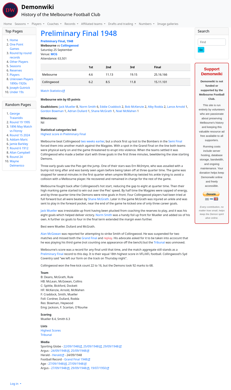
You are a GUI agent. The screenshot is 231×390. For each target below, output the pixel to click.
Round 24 (16, 157)
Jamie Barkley (19, 144)
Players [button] (37, 24)
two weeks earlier (92, 141)
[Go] (201, 50)
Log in (14, 384)
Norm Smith (87, 107)
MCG (54, 54)
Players (14, 75)
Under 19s (17, 92)
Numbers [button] (145, 24)
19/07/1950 (98, 368)
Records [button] (70, 24)
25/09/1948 (91, 346)
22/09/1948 (71, 346)
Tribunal (159, 242)
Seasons (15, 66)
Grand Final (89, 238)
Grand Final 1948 (75, 359)
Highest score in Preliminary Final (63, 134)
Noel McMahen (126, 111)
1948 (70, 41)
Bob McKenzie (134, 107)
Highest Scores (51, 330)
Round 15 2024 (20, 135)
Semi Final (175, 141)
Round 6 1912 (19, 148)
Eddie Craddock (110, 107)
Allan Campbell (20, 152)
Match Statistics (51, 91)
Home (8, 24)
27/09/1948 (56, 364)
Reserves (16, 70)
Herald (56, 355)
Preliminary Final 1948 (79, 33)
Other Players (19, 62)
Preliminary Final (53, 41)
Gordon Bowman (52, 111)
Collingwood (70, 45)
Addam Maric (19, 139)
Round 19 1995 (20, 122)
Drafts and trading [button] (121, 24)
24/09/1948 (58, 351)
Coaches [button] (53, 24)
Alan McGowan (51, 234)
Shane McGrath (101, 111)
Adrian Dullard (77, 111)
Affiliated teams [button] (92, 24)
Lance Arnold (176, 107)
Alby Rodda (155, 107)
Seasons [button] (21, 24)
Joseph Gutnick (20, 88)
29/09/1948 (110, 346)
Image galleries (167, 24)
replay (108, 238)
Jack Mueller (67, 107)
